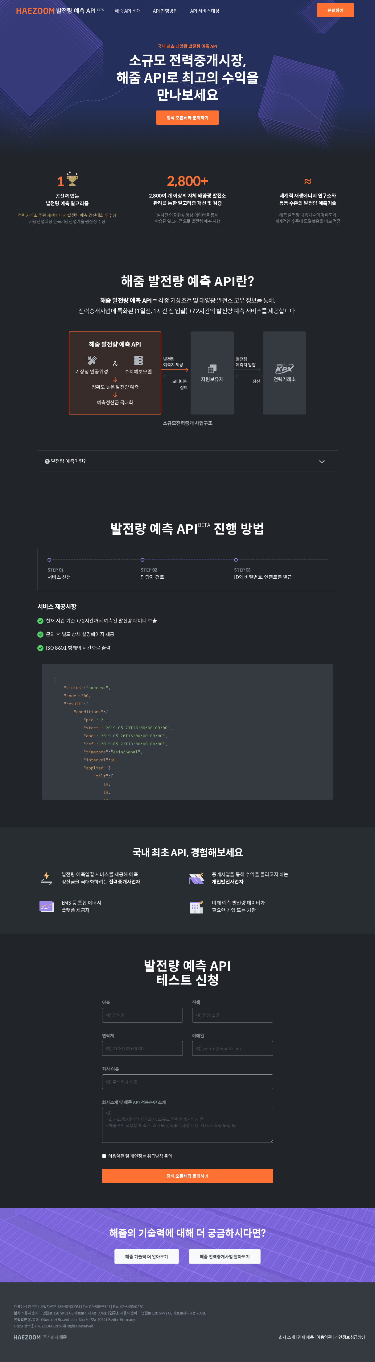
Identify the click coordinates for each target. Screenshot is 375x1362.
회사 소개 (287, 1337)
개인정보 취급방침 (146, 1155)
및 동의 (137, 1156)
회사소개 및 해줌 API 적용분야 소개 (134, 1102)
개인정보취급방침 (350, 1337)
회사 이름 (110, 1069)
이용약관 (116, 1155)
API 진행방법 (165, 10)
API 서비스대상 (205, 10)
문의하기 (336, 10)
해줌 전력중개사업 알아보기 (225, 1256)
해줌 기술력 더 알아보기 (146, 1256)
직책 (196, 1002)
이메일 (198, 1035)
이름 (106, 1002)
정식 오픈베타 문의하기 (187, 117)
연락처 (108, 1035)
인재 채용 (306, 1337)
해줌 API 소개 (128, 10)
